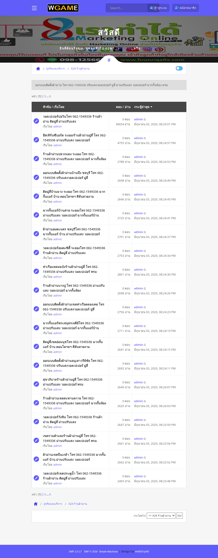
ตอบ (119, 107)
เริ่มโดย (59, 107)
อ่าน (128, 107)
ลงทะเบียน (150, 48)
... (47, 96)
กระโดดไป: (140, 515)
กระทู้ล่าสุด (143, 107)
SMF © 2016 (91, 551)
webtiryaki (142, 551)
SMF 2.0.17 (75, 551)
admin (57, 126)
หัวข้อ (47, 107)
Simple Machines (108, 551)
